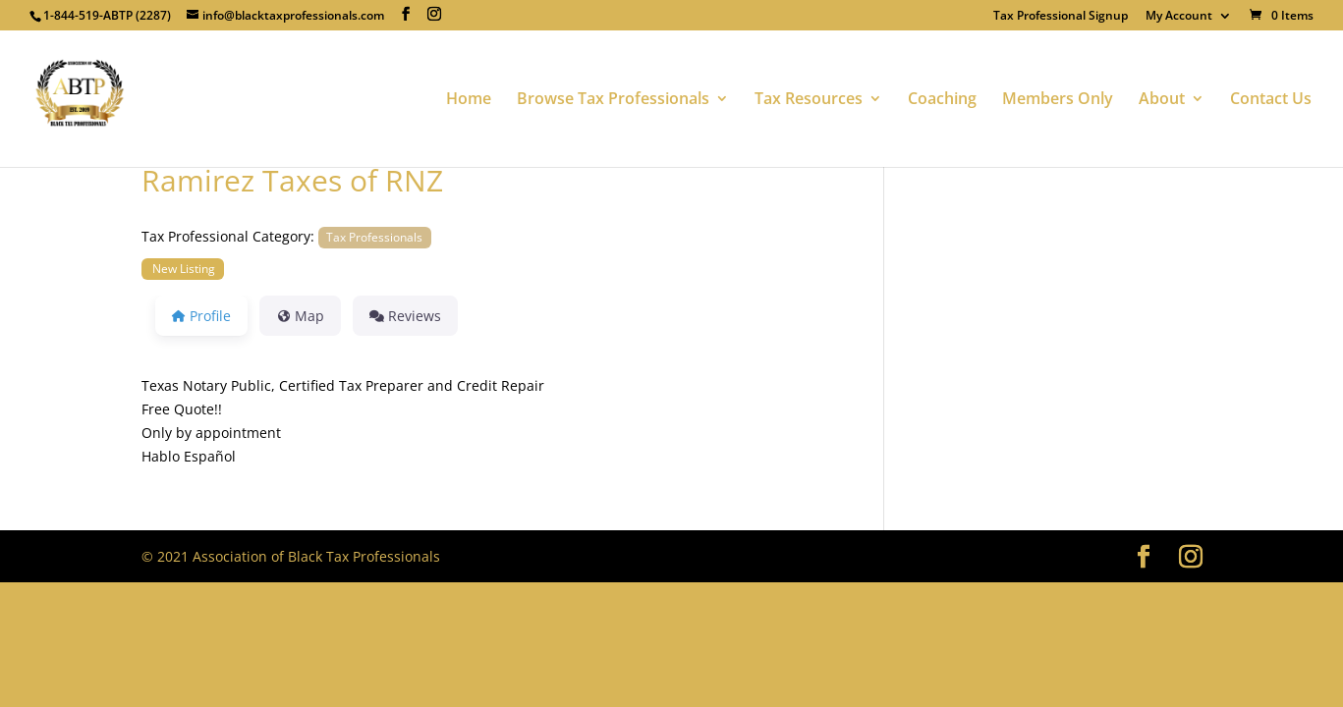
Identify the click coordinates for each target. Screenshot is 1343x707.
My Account (1179, 17)
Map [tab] (300, 315)
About (1162, 100)
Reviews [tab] (405, 315)
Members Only (1057, 100)
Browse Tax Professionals (613, 100)
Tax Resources (809, 100)
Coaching (942, 100)
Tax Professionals (374, 237)
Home (468, 100)
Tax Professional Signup (1060, 17)
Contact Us (1271, 100)
